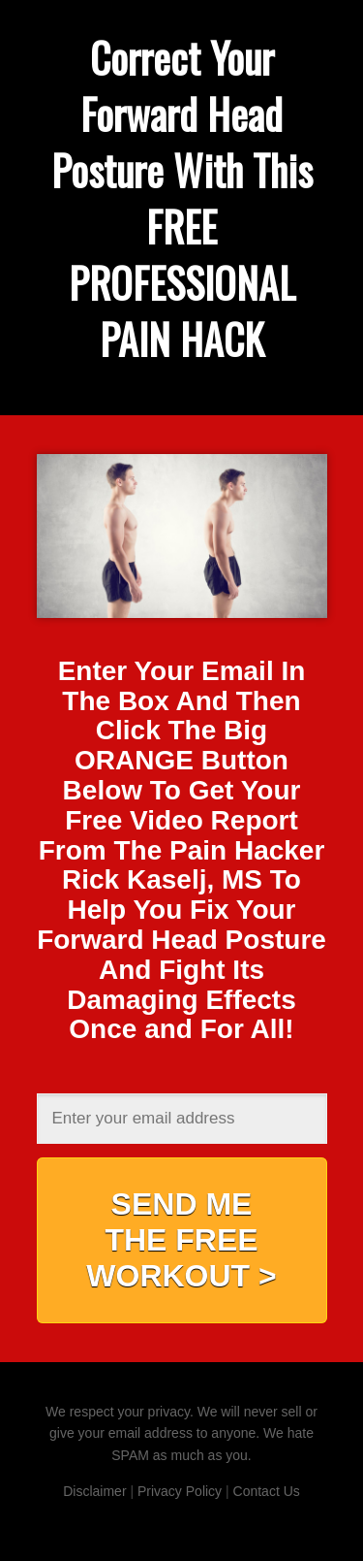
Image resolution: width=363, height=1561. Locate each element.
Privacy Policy (179, 1491)
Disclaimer (94, 1491)
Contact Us (266, 1491)
